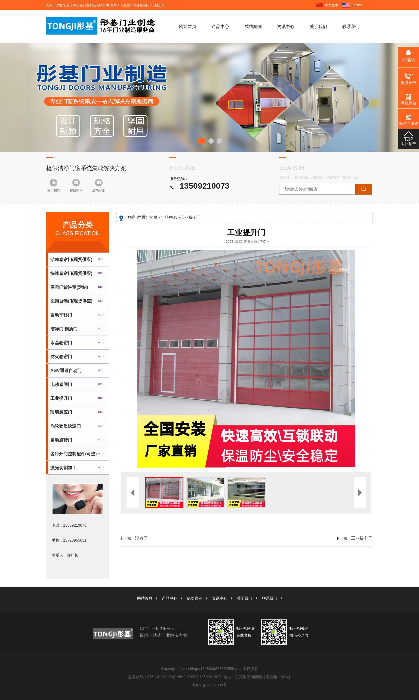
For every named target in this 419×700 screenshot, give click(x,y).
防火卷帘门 (61, 356)
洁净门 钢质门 (64, 329)
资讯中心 (285, 26)
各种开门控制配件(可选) (73, 454)
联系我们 (351, 26)
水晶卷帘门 (61, 342)
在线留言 (76, 190)
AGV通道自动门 (66, 370)
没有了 (141, 538)
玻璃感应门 (61, 412)
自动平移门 (61, 315)
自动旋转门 (61, 440)
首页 (154, 217)
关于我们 (318, 26)
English (357, 5)
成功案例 (253, 26)
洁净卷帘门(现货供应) (310, 177)
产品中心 (220, 26)
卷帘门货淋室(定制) (69, 287)
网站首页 (187, 26)
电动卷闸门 (61, 384)
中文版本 (331, 5)
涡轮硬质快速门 (65, 426)
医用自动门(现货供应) (71, 301)
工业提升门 (61, 398)
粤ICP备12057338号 (209, 685)
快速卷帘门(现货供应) (342, 177)
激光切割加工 (63, 467)
